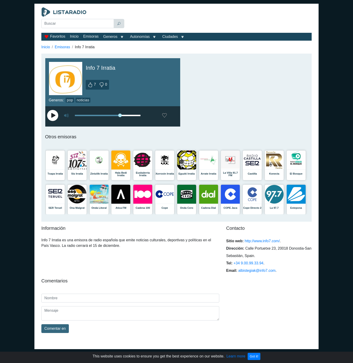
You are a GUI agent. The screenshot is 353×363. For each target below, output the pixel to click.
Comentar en (55, 328)
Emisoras (91, 36)
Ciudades (170, 37)
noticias (83, 100)
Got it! (254, 356)
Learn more (235, 356)
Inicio (74, 36)
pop (70, 100)
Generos (110, 37)
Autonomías (140, 37)
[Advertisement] (219, 18)
